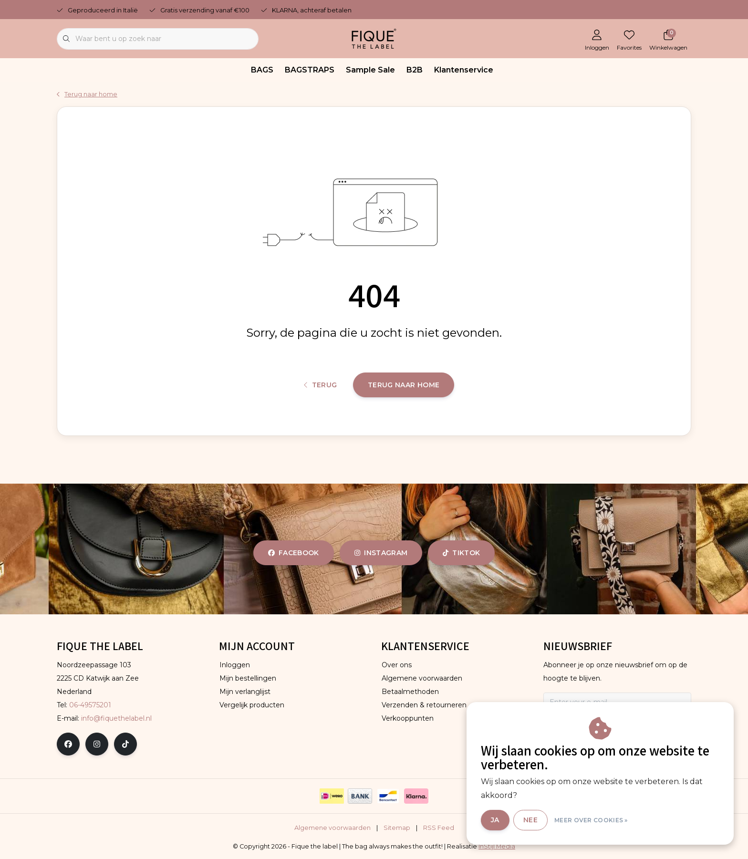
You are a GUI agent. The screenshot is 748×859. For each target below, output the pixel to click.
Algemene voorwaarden (332, 827)
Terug (320, 385)
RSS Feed (438, 827)
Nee (530, 820)
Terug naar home (403, 385)
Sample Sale (370, 69)
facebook (293, 553)
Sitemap (397, 827)
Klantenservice (463, 69)
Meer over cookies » (591, 820)
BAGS (262, 69)
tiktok (461, 553)
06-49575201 (90, 705)
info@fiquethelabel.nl (116, 718)
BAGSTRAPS (309, 69)
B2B (414, 69)
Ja (495, 820)
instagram (380, 553)
